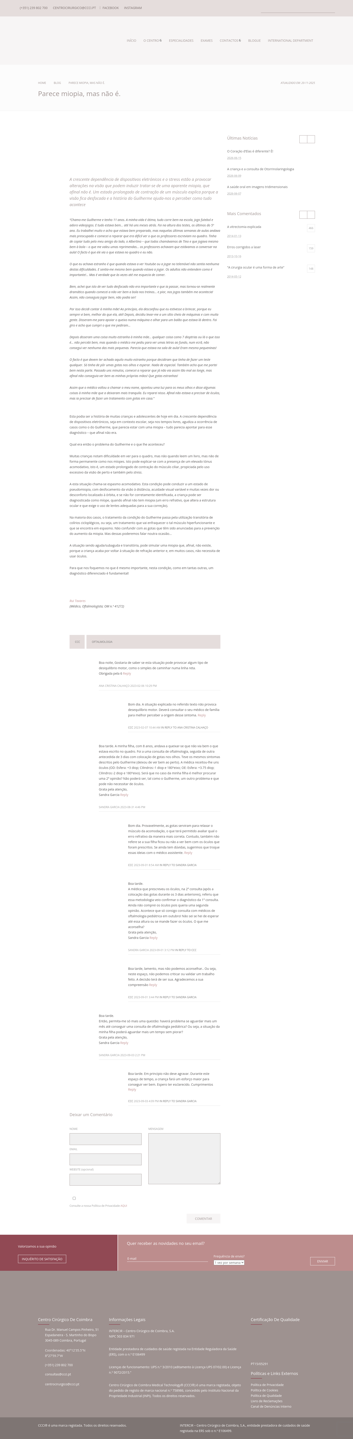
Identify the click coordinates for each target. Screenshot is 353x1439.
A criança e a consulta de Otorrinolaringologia (260, 169)
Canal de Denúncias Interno (271, 1406)
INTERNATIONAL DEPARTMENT (290, 40)
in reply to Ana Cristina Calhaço (184, 727)
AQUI (123, 1206)
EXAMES (207, 40)
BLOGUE (254, 40)
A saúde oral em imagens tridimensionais (257, 187)
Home (42, 83)
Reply (127, 673)
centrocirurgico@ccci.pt (62, 1384)
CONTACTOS (229, 40)
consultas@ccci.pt (58, 1374)
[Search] (298, 8)
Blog (57, 83)
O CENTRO (151, 40)
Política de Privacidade (267, 1385)
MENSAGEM (155, 1129)
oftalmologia (102, 642)
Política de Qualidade (266, 1395)
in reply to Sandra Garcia (178, 865)
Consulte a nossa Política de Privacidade (98, 1206)
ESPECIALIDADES (181, 40)
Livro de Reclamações (267, 1401)
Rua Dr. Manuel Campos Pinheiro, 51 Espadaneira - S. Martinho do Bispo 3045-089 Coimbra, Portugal (72, 1334)
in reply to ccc (186, 950)
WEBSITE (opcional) (82, 1169)
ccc (77, 642)
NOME (74, 1129)
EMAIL (73, 1149)
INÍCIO (131, 40)
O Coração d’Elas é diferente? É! (250, 151)
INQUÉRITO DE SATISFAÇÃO (42, 1259)
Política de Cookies (264, 1390)
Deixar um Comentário (143, 619)
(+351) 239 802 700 (59, 1365)
